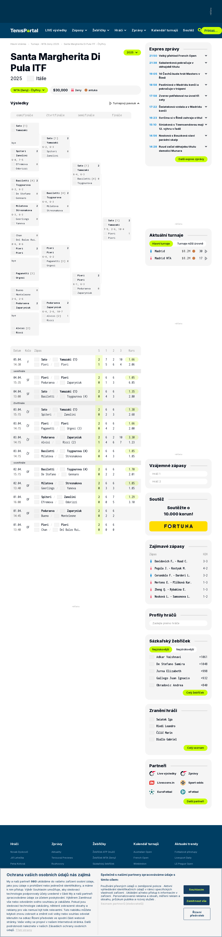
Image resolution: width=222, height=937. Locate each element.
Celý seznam (195, 747)
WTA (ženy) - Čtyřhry (29, 90)
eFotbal (189, 791)
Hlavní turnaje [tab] (161, 243)
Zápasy (79, 30)
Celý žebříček (195, 692)
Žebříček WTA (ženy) (104, 857)
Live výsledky (162, 773)
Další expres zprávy (191, 159)
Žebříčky (101, 30)
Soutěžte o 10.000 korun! (178, 510)
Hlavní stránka (18, 44)
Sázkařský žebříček (103, 863)
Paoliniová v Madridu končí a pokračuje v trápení (179, 87)
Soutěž (188, 30)
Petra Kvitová (17, 863)
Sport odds (192, 782)
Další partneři (195, 801)
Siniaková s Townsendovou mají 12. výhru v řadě (181, 126)
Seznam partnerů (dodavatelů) (122, 903)
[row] (75, 362)
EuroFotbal (160, 791)
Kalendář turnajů (164, 30)
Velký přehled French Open (177, 55)
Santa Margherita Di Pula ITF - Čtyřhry (85, 44)
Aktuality (56, 851)
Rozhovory (58, 863)
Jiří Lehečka (17, 857)
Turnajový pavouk (124, 103)
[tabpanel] (178, 255)
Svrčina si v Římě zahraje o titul (180, 117)
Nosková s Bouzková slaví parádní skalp (177, 137)
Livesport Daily (183, 857)
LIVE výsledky (56, 30)
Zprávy (139, 30)
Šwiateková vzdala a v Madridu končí (180, 109)
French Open (141, 857)
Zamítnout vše (196, 901)
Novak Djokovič (19, 851)
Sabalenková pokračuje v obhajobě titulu (176, 65)
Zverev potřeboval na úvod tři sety (179, 98)
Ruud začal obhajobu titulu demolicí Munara (177, 148)
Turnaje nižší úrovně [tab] (190, 243)
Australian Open (143, 851)
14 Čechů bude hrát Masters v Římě (179, 76)
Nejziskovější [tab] (160, 649)
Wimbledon (140, 863)
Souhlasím (196, 889)
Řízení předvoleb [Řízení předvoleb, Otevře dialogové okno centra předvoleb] (197, 913)
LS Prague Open (184, 863)
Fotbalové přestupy (186, 851)
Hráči (121, 30)
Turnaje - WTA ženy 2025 (45, 44)
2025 (132, 52)
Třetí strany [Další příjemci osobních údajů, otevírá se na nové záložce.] (24, 930)
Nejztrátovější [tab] (185, 649)
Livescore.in (161, 783)
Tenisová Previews (62, 857)
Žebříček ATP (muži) (104, 851)
